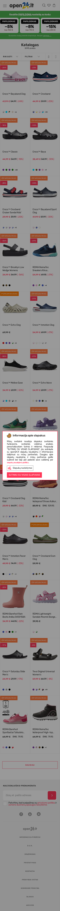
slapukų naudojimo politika (18, 462)
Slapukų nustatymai (20, 468)
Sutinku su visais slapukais (24, 475)
